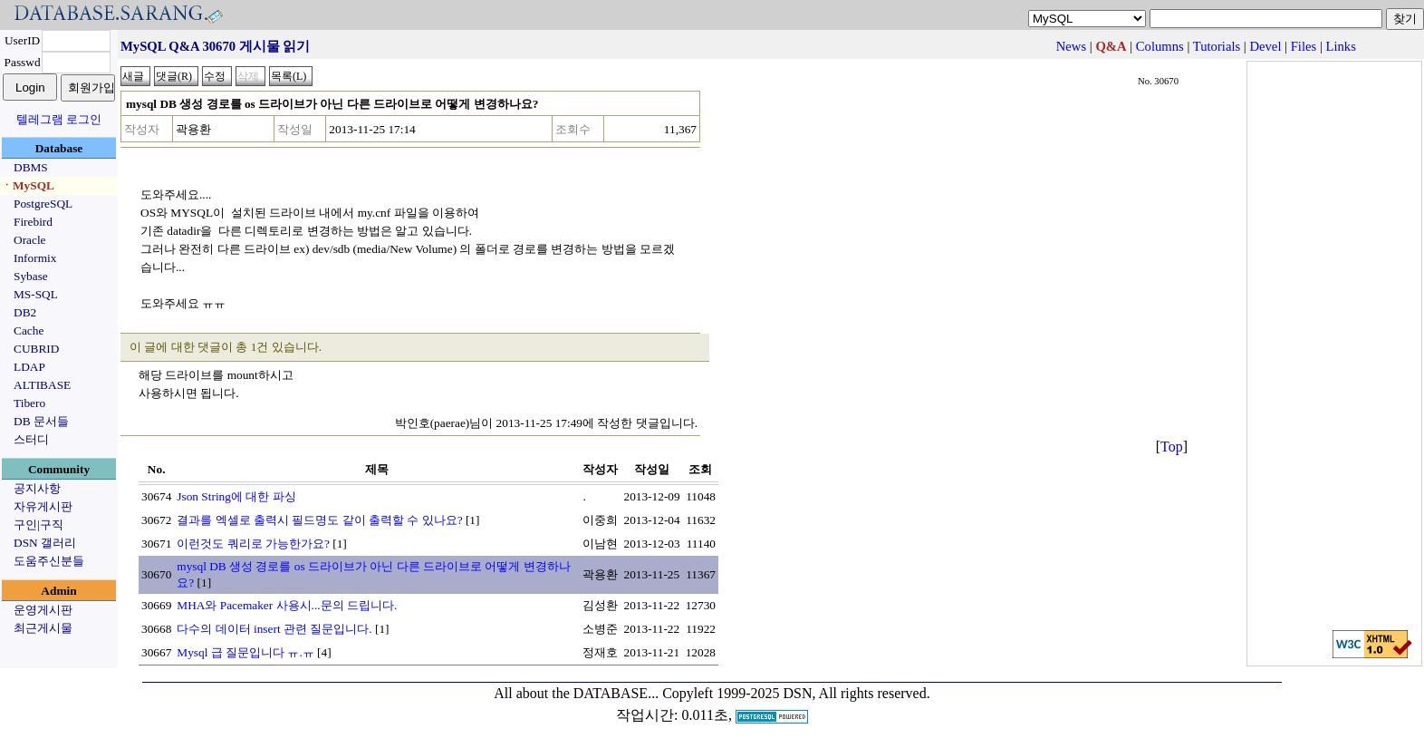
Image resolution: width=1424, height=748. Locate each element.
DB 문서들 (41, 421)
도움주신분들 (49, 561)
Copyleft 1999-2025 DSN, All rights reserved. (796, 693)
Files (1304, 46)
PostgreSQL (43, 203)
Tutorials (1216, 46)
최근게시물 (43, 628)
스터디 (31, 439)
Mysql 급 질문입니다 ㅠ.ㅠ (245, 652)
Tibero (29, 403)
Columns (1160, 46)
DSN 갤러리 (45, 542)
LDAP (29, 367)
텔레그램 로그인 (58, 119)
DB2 (25, 312)
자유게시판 (43, 506)
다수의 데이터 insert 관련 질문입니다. (274, 629)
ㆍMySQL (27, 185)
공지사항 (37, 488)
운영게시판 (43, 610)
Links (1341, 46)
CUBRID (36, 348)
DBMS (31, 167)
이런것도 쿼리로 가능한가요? (253, 543)
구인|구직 (38, 524)
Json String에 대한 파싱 (236, 496)
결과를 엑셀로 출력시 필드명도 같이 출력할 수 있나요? (319, 520)
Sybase (31, 276)
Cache (28, 330)
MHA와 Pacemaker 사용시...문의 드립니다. (287, 605)
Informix (35, 258)
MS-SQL (36, 294)
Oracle (30, 240)
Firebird (33, 221)
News (1071, 46)
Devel (1265, 46)
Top (1171, 446)
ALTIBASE (42, 385)
